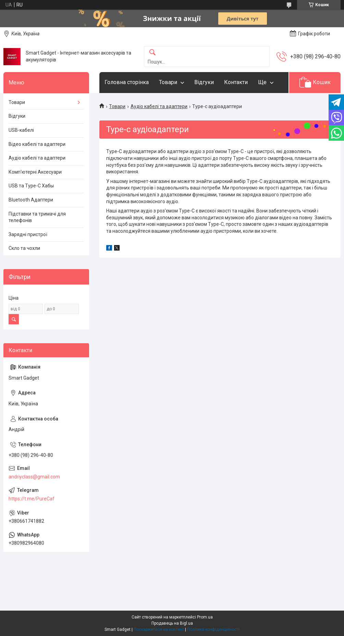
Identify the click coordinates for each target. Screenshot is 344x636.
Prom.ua (205, 617)
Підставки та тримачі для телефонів (37, 217)
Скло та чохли (24, 248)
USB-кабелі (21, 130)
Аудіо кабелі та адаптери (159, 106)
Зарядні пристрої (28, 234)
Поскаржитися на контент (159, 629)
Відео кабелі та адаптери (37, 144)
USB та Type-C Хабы (31, 185)
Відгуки (204, 82)
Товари (168, 82)
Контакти (236, 82)
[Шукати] (152, 52)
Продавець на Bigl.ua (172, 623)
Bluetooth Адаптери (31, 200)
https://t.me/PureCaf (31, 498)
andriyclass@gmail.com (34, 476)
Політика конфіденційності (213, 629)
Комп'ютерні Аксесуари (35, 172)
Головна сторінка (127, 82)
